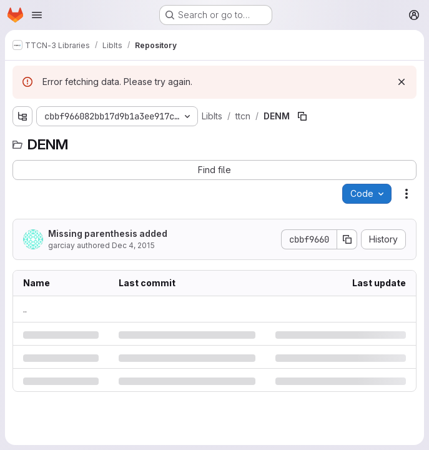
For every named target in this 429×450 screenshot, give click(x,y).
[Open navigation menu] (37, 15)
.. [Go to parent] (25, 309)
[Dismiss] (401, 81)
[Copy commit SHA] (347, 239)
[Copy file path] (302, 116)
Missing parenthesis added (107, 233)
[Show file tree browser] (22, 116)
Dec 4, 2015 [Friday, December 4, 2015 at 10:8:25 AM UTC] (133, 245)
